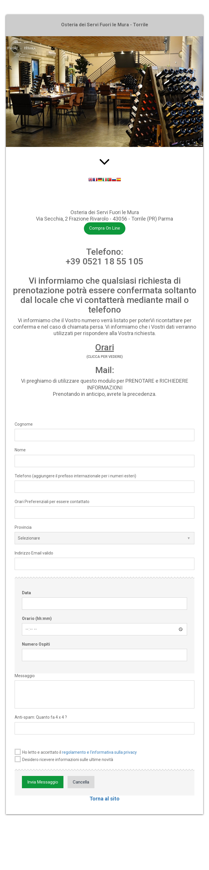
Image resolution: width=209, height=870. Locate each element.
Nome (20, 450)
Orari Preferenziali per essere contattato (52, 501)
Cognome (24, 424)
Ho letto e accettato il (76, 752)
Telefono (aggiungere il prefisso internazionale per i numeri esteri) (75, 476)
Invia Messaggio (42, 782)
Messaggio (25, 675)
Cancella (81, 782)
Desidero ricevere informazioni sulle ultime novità (64, 759)
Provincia (23, 527)
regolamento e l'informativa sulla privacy (99, 752)
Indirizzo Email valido (34, 553)
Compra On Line (104, 228)
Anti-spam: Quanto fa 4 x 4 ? (41, 717)
